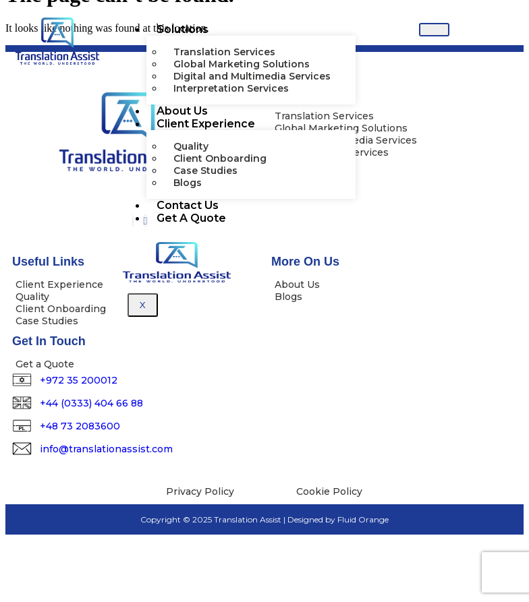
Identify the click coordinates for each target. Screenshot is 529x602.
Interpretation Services (231, 88)
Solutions (182, 29)
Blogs (187, 183)
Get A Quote (191, 218)
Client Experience (206, 123)
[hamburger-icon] (434, 29)
